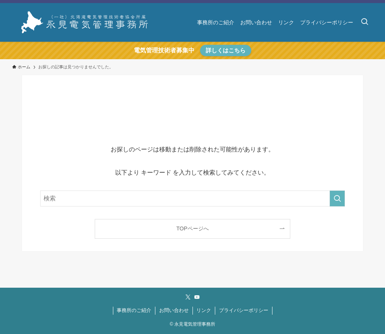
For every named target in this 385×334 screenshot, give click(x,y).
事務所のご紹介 (134, 310)
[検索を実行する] (337, 198)
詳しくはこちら (226, 50)
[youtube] (197, 297)
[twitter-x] (188, 297)
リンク (203, 310)
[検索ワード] (192, 198)
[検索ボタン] (364, 22)
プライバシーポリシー (243, 310)
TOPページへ (192, 228)
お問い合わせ (174, 310)
